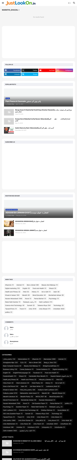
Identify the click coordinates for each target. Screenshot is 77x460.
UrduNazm (33, 427)
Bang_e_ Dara (50, 363)
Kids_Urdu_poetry (27, 390)
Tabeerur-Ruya (44, 305)
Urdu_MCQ (40, 420)
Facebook (37, 373)
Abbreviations (23, 359)
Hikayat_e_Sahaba (46, 380)
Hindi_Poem (8, 383)
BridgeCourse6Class (51, 366)
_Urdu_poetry (9, 359)
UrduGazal (8, 427)
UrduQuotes (60, 427)
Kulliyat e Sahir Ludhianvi (48, 390)
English (26, 288)
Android (20, 285)
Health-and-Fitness (12, 292)
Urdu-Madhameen (10, 424)
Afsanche (9, 285)
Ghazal (52, 288)
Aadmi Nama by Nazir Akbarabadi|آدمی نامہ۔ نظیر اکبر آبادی (34, 128)
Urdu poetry (9, 420)
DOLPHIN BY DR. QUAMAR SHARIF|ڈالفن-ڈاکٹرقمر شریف (31, 459)
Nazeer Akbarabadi (13, 299)
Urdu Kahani (56, 417)
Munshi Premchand (10, 400)
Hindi (26, 292)
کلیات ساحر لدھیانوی (27, 431)
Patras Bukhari (40, 299)
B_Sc (23, 363)
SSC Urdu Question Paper (12, 414)
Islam (56, 292)
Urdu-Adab (67, 420)
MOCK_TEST (41, 397)
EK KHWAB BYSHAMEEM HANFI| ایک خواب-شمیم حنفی (30, 450)
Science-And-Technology (14, 305)
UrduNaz (20, 427)
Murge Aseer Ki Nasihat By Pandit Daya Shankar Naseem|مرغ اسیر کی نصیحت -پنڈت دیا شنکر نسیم (43, 111)
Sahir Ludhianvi (45, 302)
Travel (23, 309)
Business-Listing (10, 369)
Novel (28, 299)
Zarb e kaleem (10, 431)
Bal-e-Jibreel (33, 285)
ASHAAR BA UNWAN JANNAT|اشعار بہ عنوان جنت (31, 230)
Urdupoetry (47, 427)
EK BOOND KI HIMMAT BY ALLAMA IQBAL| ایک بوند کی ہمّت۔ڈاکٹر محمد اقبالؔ (39, 441)
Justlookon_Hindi (52, 386)
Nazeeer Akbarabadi (47, 400)
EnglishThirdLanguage (21, 373)
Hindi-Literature (22, 383)
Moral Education (39, 295)
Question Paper (22, 407)
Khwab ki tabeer (12, 295)
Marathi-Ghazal (58, 393)
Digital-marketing (12, 288)
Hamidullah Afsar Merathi (38, 376)
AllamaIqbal (50, 359)
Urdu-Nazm (39, 424)
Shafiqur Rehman (48, 410)
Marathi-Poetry (26, 397)
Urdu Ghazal (44, 309)
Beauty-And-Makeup (50, 285)
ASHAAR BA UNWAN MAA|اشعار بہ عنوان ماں (29, 221)
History (35, 292)
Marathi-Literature (10, 397)
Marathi (26, 295)
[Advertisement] (38, 42)
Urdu (32, 309)
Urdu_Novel (53, 420)
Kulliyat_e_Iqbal (10, 393)
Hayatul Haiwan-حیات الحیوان (61, 376)
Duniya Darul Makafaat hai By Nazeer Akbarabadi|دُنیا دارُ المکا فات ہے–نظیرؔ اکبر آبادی (42, 120)
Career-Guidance (43, 369)
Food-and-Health (39, 288)
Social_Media (63, 410)
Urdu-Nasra (25, 424)
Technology (59, 305)
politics (8, 312)
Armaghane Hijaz (10, 363)
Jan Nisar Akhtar (36, 386)
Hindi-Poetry (37, 383)
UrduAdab (58, 309)
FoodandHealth (9, 376)
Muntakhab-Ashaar (56, 295)
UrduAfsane (66, 424)
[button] (3, 3)
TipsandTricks (11, 309)
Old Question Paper (39, 403)
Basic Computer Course (12, 366)
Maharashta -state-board (29, 393)
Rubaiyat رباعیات (29, 302)
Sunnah (31, 305)
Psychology (54, 299)
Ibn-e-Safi (46, 292)
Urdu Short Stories (25, 420)
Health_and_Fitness (10, 380)
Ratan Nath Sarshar (12, 302)
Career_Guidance (26, 369)
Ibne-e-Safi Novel (10, 386)
